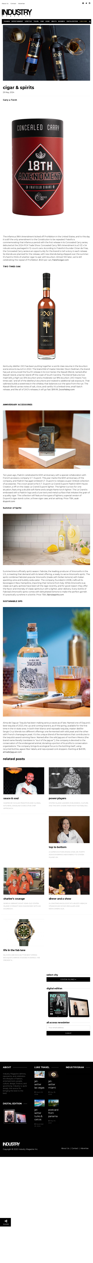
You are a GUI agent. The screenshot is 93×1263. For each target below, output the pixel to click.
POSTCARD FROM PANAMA (53, 1113)
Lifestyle (28, 21)
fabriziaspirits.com (55, 595)
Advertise (21, 3)
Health (54, 21)
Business (61, 21)
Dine (42, 21)
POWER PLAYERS (57, 798)
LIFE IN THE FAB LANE (14, 950)
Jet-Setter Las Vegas (39, 1084)
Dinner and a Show (60, 898)
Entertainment (17, 21)
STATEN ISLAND (68, 979)
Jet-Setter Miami (52, 1084)
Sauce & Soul (11, 798)
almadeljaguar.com (12, 752)
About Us (5, 3)
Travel (36, 21)
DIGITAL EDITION (72, 21)
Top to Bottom (57, 847)
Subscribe (83, 21)
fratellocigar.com (60, 260)
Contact (13, 3)
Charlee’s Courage (14, 898)
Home (47, 21)
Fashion (7, 21)
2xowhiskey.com (67, 389)
